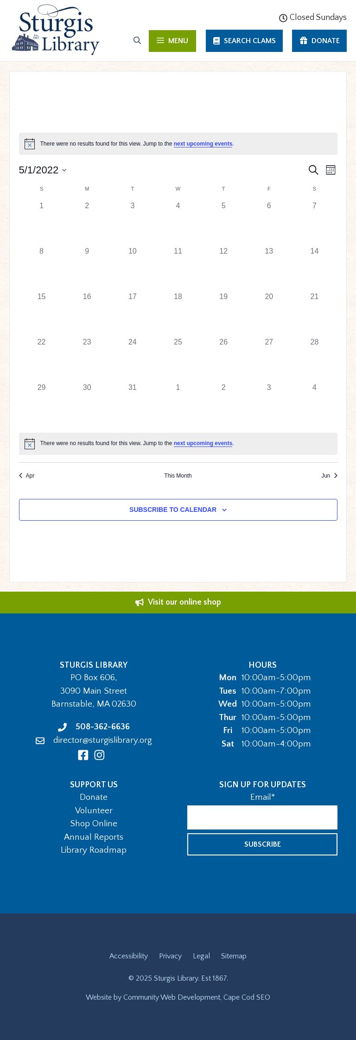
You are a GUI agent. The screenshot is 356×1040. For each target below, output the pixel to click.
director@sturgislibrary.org (102, 740)
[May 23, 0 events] (87, 359)
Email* (262, 797)
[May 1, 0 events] (41, 223)
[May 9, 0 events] (87, 268)
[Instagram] (99, 755)
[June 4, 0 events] (314, 404)
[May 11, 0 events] (178, 268)
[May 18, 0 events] (178, 314)
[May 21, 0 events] (314, 314)
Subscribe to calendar (172, 509)
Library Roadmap (94, 850)
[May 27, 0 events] (269, 359)
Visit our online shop (184, 602)
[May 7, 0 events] (314, 223)
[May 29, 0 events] (41, 404)
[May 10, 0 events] (132, 268)
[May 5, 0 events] (223, 223)
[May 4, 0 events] (178, 223)
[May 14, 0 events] (314, 268)
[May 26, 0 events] (223, 359)
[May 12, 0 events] (223, 268)
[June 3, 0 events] (269, 404)
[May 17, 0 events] (132, 314)
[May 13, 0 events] (269, 268)
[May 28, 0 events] (314, 359)
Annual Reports (93, 837)
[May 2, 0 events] (87, 223)
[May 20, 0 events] (269, 314)
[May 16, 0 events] (87, 314)
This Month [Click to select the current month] (177, 475)
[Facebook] (83, 755)
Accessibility (128, 956)
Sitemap (234, 956)
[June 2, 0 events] (223, 404)
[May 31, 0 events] (132, 404)
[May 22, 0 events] (41, 359)
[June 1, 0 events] (178, 404)
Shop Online (93, 824)
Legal (201, 956)
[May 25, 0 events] (178, 359)
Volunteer (94, 811)
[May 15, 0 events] (41, 314)
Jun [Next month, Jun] (329, 475)
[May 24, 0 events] (132, 359)
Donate (94, 797)
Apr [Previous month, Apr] (27, 475)
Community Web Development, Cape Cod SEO (196, 997)
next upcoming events (203, 143)
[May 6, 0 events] (269, 223)
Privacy (170, 956)
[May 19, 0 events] (223, 314)
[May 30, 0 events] (87, 404)
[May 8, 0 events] (41, 268)
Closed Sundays (313, 17)
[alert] (178, 144)
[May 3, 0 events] (132, 223)
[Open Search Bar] (137, 41)
